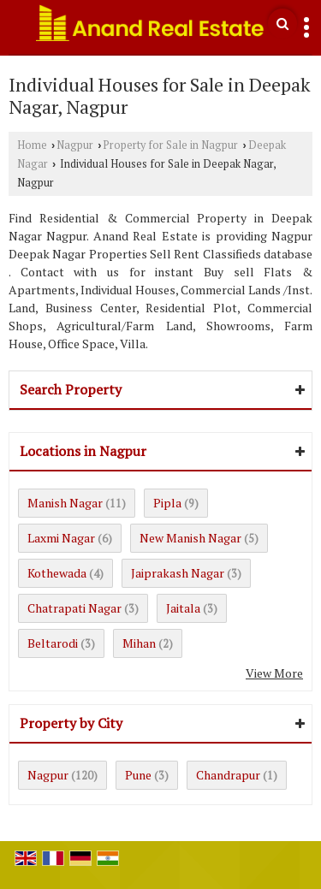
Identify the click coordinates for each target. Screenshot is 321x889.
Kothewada (56, 573)
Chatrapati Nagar (74, 608)
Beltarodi (52, 643)
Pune (138, 775)
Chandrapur (228, 775)
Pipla (167, 503)
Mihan (139, 643)
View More (274, 673)
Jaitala (183, 608)
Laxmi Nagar (61, 538)
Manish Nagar (65, 503)
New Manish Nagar (190, 538)
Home (32, 145)
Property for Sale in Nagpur (170, 145)
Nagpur (74, 145)
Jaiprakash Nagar (177, 573)
